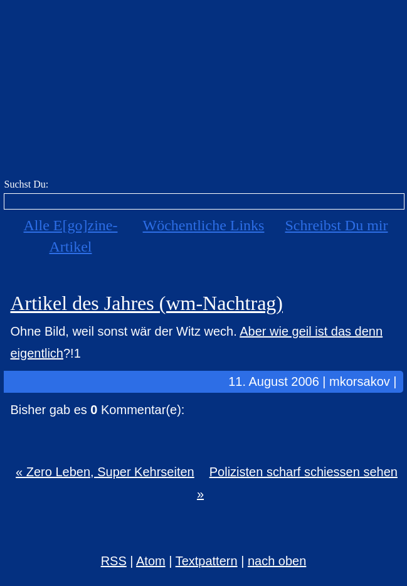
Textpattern (207, 561)
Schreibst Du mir (336, 225)
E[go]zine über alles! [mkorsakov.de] (203, 92)
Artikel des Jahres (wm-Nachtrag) (146, 303)
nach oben (277, 561)
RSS (114, 561)
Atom (151, 561)
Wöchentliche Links (204, 225)
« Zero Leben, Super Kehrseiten (105, 472)
